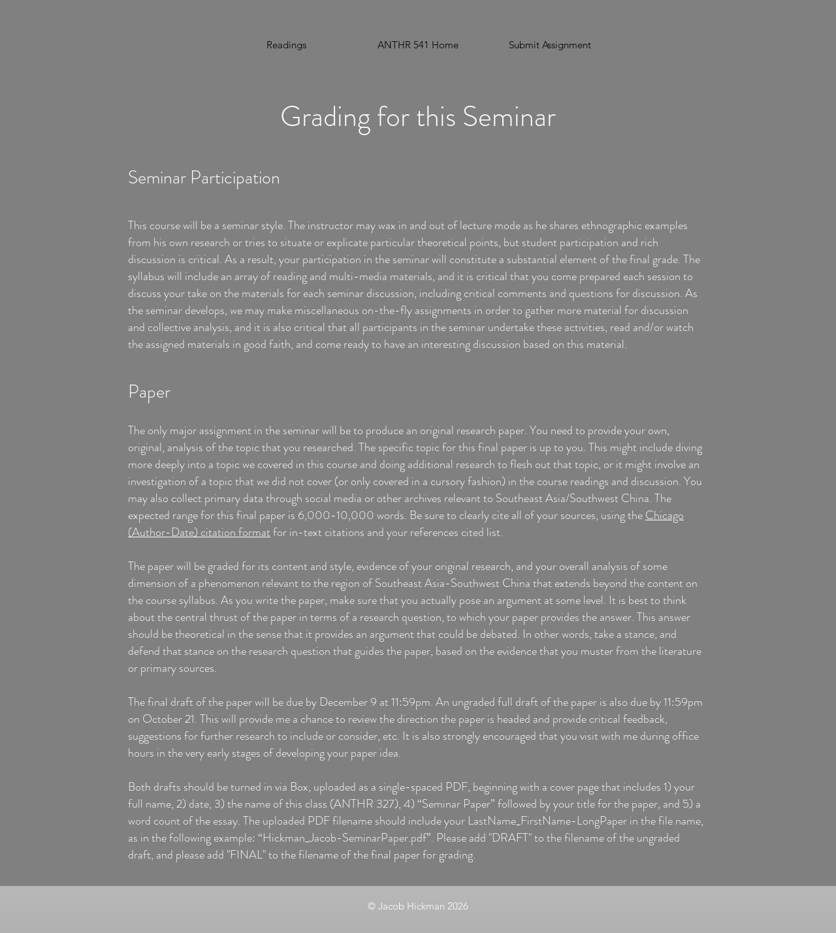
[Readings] (286, 45)
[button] (550, 45)
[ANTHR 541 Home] (418, 45)
